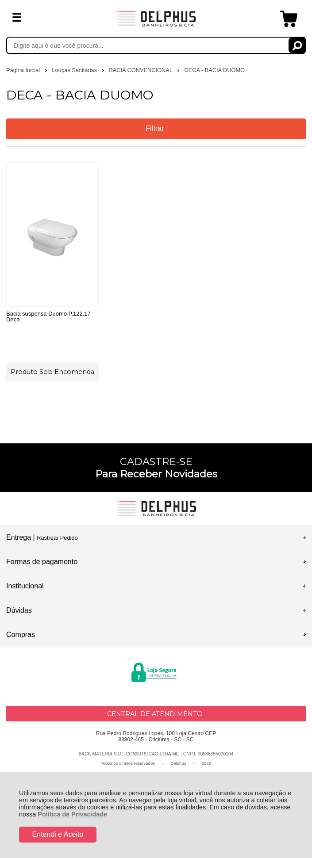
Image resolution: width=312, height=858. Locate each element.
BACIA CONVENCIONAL (141, 70)
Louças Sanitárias (75, 70)
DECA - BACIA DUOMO (214, 70)
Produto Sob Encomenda (52, 372)
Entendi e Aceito (58, 834)
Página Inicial (24, 70)
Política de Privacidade (72, 814)
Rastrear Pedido (57, 537)
